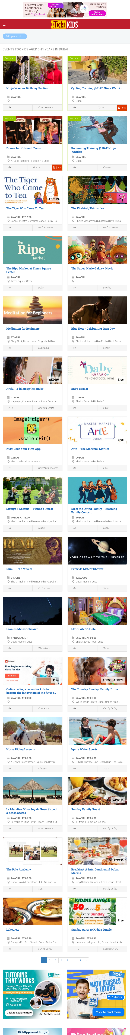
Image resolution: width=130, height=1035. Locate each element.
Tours (104, 588)
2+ (8, 228)
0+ (72, 108)
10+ (9, 468)
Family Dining (108, 709)
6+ (72, 228)
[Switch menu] (5, 24)
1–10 (74, 949)
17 (79, 960)
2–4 (9, 408)
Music (104, 348)
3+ (8, 108)
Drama (34, 168)
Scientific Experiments (47, 468)
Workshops (42, 649)
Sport (99, 107)
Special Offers (108, 949)
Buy (122, 108)
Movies (105, 288)
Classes (105, 168)
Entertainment (43, 107)
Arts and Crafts (44, 408)
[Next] (86, 960)
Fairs (39, 288)
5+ (72, 288)
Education (41, 348)
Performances (43, 228)
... (73, 960)
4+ (8, 168)
